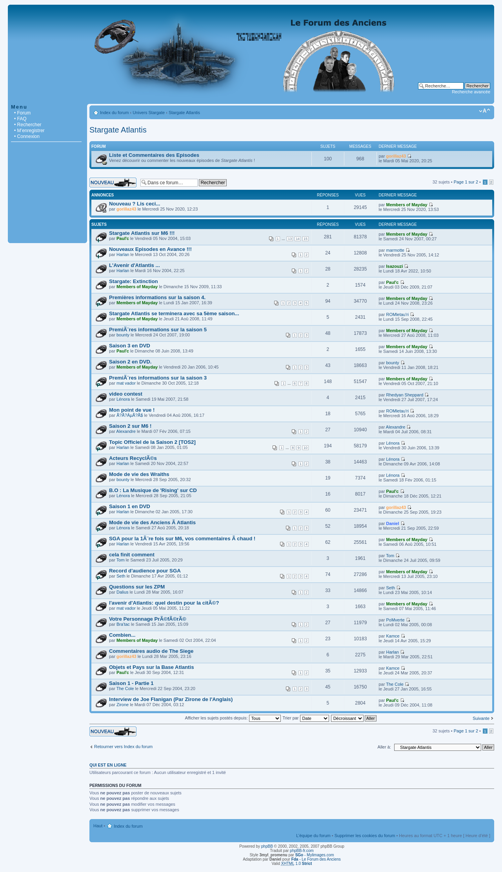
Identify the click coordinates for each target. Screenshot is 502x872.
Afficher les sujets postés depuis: (232, 718)
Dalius (122, 592)
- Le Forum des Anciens (316, 859)
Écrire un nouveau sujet (112, 182)
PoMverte (395, 620)
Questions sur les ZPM (137, 587)
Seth (121, 576)
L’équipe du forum (313, 835)
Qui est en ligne (108, 765)
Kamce (392, 636)
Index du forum (114, 112)
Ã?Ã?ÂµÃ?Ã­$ (129, 415)
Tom (120, 560)
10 (305, 448)
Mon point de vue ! (132, 410)
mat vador (126, 383)
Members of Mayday (406, 204)
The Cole (125, 688)
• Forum (22, 113)
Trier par (305, 718)
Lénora (123, 399)
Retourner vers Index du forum (123, 746)
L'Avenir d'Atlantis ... (134, 265)
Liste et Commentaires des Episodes (154, 155)
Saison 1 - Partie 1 (131, 683)
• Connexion (27, 136)
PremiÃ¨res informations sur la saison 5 (158, 329)
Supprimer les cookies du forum (365, 835)
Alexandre (126, 431)
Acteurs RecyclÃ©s (133, 458)
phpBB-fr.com (302, 850)
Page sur (466, 182)
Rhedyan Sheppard (404, 394)
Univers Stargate (149, 112)
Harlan (122, 254)
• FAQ (20, 119)
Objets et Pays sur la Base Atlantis (151, 667)
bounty (122, 334)
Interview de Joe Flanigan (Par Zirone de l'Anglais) (171, 699)
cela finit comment (132, 555)
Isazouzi (394, 266)
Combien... (122, 635)
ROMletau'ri (397, 314)
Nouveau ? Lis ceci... (134, 204)
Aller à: (384, 747)
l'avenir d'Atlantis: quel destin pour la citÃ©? (164, 603)
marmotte (395, 250)
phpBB (267, 846)
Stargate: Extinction (133, 281)
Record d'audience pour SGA (145, 571)
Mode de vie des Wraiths (139, 474)
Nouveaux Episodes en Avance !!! (150, 249)
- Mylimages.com (314, 855)
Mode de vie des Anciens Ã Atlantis (152, 522)
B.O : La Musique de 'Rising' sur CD (153, 490)
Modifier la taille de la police (484, 110)
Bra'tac (123, 624)
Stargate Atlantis (184, 112)
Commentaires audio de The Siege (151, 651)
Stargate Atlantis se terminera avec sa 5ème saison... (174, 313)
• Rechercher (28, 124)
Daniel (392, 523)
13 (290, 239)
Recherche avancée (471, 91)
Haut (97, 825)
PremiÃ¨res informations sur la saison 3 (158, 378)
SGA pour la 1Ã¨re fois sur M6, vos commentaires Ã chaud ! (182, 538)
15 (305, 239)
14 (298, 239)
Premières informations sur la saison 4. (157, 297)
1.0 (296, 863)
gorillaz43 (396, 156)
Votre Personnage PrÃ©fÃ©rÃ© (147, 619)
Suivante (481, 718)
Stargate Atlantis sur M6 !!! (142, 233)
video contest (125, 394)
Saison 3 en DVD (129, 346)
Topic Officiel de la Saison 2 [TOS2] (152, 442)
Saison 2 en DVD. (130, 362)
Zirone (122, 704)
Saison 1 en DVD (129, 506)
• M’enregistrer (29, 130)
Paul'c (122, 238)
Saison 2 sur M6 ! (130, 426)
